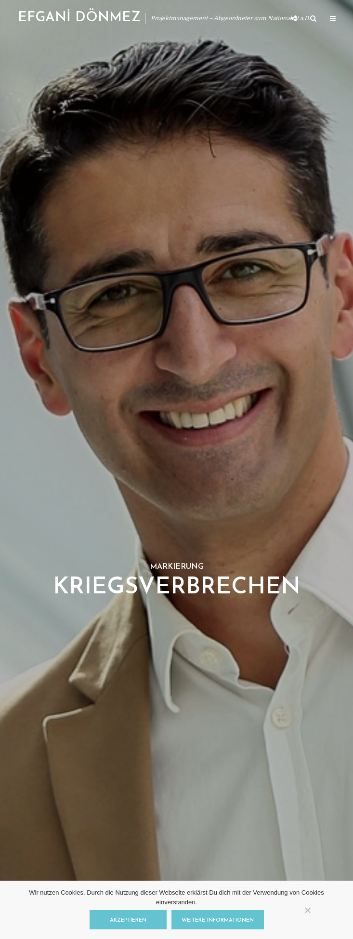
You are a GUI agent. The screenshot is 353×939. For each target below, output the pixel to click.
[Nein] (307, 910)
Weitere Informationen (218, 920)
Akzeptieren (128, 920)
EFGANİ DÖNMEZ (79, 18)
